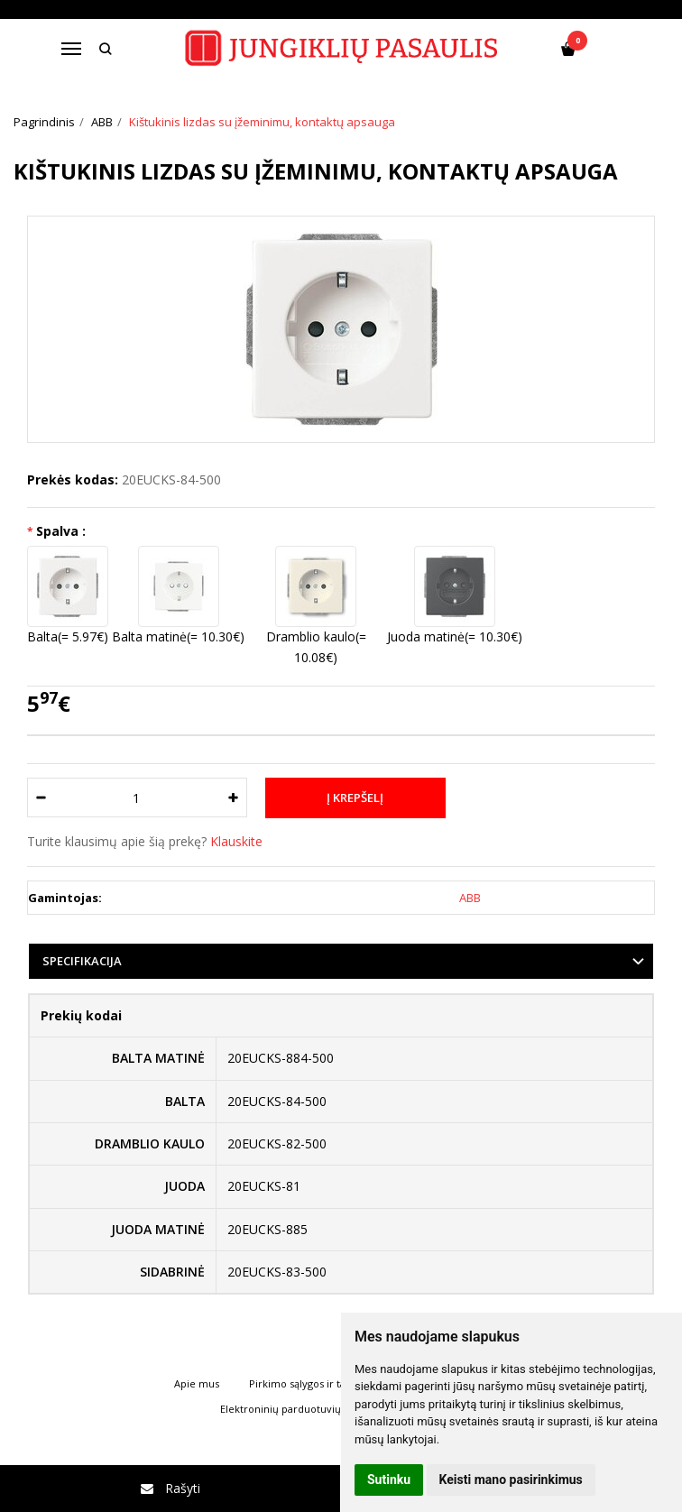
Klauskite (236, 841)
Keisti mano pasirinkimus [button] (511, 1479)
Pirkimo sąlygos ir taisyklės (312, 1383)
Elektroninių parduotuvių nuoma (299, 1408)
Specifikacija (82, 961)
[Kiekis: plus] (234, 797)
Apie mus (196, 1383)
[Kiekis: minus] (40, 797)
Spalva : (61, 530)
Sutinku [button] (388, 1479)
